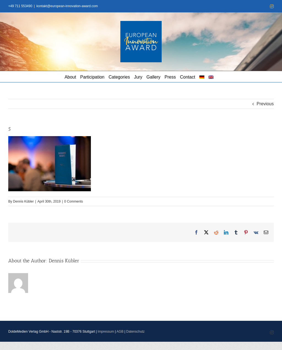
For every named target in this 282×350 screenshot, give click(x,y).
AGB (119, 331)
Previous (265, 103)
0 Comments (73, 201)
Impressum (106, 331)
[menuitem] (201, 76)
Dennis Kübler (23, 201)
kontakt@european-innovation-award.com (67, 6)
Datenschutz (135, 331)
